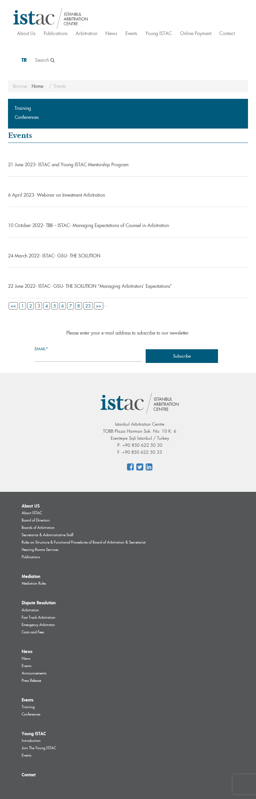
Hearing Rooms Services (40, 549)
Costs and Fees (33, 632)
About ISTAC (32, 513)
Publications (56, 33)
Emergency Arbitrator (38, 624)
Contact (227, 33)
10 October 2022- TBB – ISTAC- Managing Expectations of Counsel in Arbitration (88, 225)
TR (24, 60)
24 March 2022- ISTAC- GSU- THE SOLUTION (54, 256)
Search (45, 60)
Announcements (34, 673)
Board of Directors (36, 520)
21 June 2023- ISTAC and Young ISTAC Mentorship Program (68, 165)
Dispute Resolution (39, 602)
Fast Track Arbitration (38, 617)
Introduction (31, 740)
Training (23, 108)
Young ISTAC (158, 33)
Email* (88, 354)
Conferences (27, 117)
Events (131, 33)
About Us (26, 33)
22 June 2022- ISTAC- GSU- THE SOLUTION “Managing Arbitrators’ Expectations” (90, 286)
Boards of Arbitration (38, 527)
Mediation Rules (34, 583)
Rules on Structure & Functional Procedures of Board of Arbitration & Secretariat (84, 542)
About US (31, 506)
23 (88, 306)
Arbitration (86, 33)
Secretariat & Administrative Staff (47, 535)
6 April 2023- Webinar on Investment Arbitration (56, 195)
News (111, 33)
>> (98, 306)
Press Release (31, 680)
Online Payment (195, 33)
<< (13, 306)
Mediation (31, 576)
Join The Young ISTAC (39, 748)
